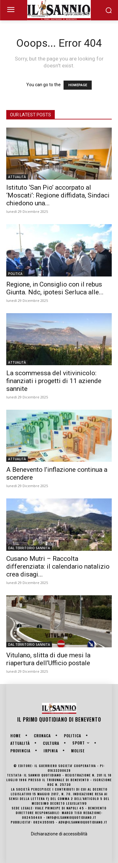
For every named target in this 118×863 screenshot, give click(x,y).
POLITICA (15, 273)
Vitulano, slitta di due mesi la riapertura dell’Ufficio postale (48, 659)
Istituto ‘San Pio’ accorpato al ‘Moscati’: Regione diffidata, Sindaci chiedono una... (58, 195)
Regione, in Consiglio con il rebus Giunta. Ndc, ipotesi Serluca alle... (55, 288)
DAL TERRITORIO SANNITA (29, 548)
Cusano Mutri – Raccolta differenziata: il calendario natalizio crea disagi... (58, 566)
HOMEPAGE (77, 85)
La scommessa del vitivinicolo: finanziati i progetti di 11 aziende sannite (53, 380)
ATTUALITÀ (17, 177)
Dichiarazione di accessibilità (59, 833)
